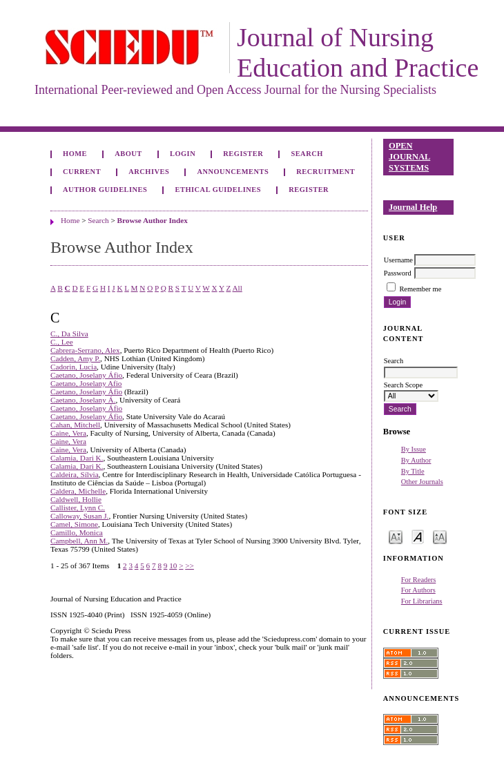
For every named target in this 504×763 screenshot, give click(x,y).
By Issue (413, 449)
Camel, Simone (74, 524)
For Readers (418, 579)
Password (397, 273)
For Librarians (422, 601)
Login (182, 153)
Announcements (233, 171)
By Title (413, 471)
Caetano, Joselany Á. (82, 400)
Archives (148, 171)
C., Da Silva (69, 333)
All (237, 288)
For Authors (418, 590)
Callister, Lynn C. (77, 507)
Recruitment (325, 171)
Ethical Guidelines (218, 189)
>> (189, 565)
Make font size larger (440, 536)
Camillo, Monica (76, 532)
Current (82, 171)
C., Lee (61, 342)
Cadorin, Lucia (73, 367)
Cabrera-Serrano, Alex (85, 350)
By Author (416, 460)
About (128, 153)
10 (173, 565)
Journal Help (413, 207)
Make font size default (418, 536)
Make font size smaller (396, 536)
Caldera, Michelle (78, 491)
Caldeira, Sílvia (74, 474)
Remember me (420, 289)
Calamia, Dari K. (76, 458)
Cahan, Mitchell (75, 425)
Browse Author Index (152, 220)
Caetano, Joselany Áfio (86, 375)
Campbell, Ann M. (79, 541)
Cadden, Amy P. (75, 358)
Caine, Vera (68, 433)
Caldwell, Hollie (75, 499)
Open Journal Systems (409, 156)
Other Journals (422, 481)
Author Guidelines (105, 189)
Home (75, 153)
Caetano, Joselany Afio (86, 383)
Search (306, 153)
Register (243, 153)
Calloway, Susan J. (79, 516)
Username (398, 260)
